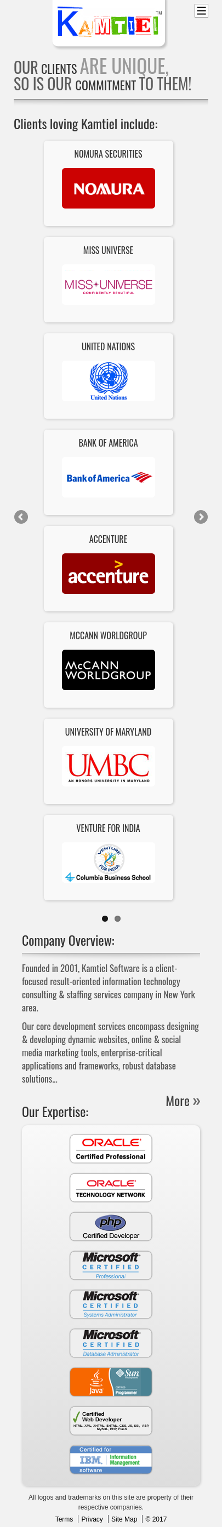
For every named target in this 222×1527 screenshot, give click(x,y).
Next (200, 518)
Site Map (124, 1519)
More (178, 1100)
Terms (64, 1519)
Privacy (92, 1519)
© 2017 (156, 1519)
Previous (22, 518)
